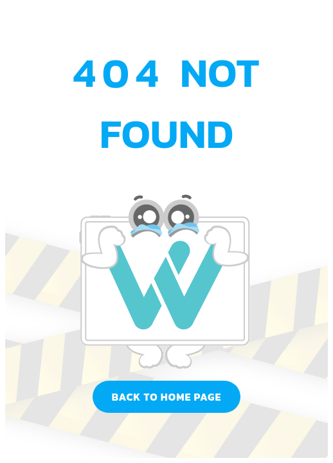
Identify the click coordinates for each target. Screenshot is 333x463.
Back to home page (167, 396)
